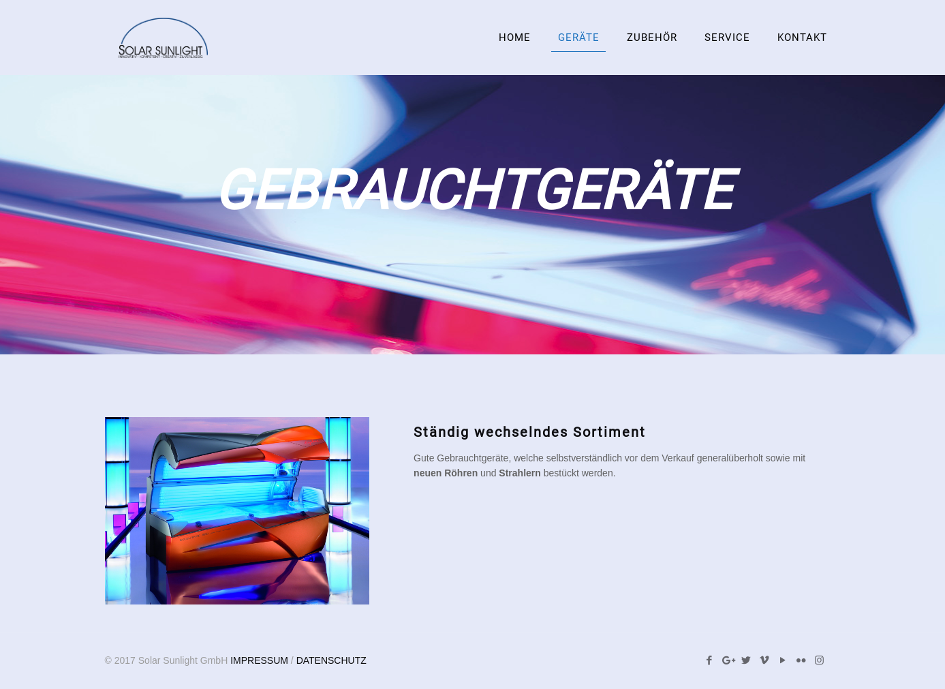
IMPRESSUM (259, 660)
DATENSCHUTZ (331, 660)
